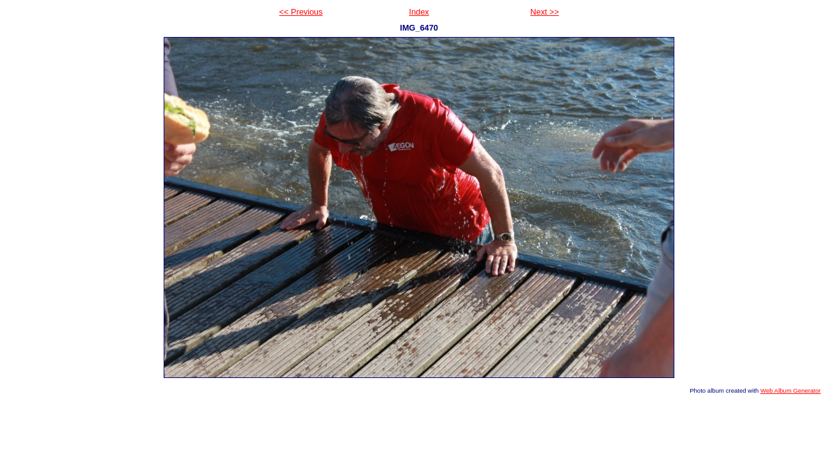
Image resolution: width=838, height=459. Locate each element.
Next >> (544, 12)
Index (419, 12)
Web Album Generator (790, 390)
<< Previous (300, 12)
